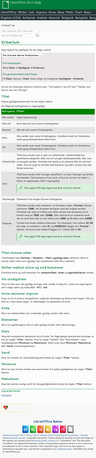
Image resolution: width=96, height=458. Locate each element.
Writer (22, 12)
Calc (31, 12)
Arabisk (42, 18)
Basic (87, 12)
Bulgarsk (68, 18)
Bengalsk (81, 18)
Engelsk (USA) (11, 18)
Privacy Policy (32, 435)
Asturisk (54, 18)
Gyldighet (6, 395)
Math (69, 12)
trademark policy (64, 448)
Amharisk (28, 18)
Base (61, 12)
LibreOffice (8, 12)
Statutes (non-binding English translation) (59, 435)
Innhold (6, 25)
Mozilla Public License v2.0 (46, 440)
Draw (52, 12)
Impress (41, 12)
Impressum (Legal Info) (13, 435)
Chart (78, 12)
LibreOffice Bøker (48, 421)
